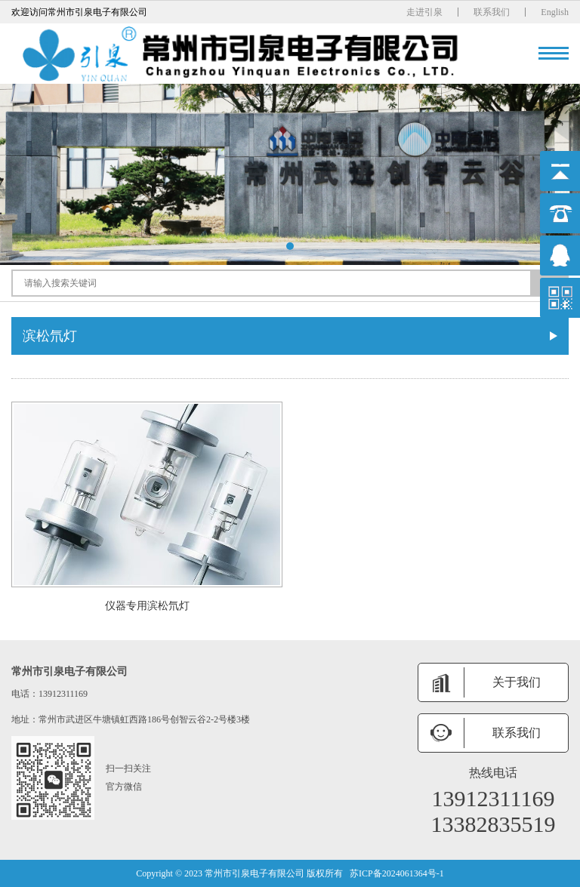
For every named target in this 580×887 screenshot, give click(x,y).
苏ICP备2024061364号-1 (397, 873)
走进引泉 (424, 12)
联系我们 (492, 12)
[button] (290, 246)
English (555, 12)
